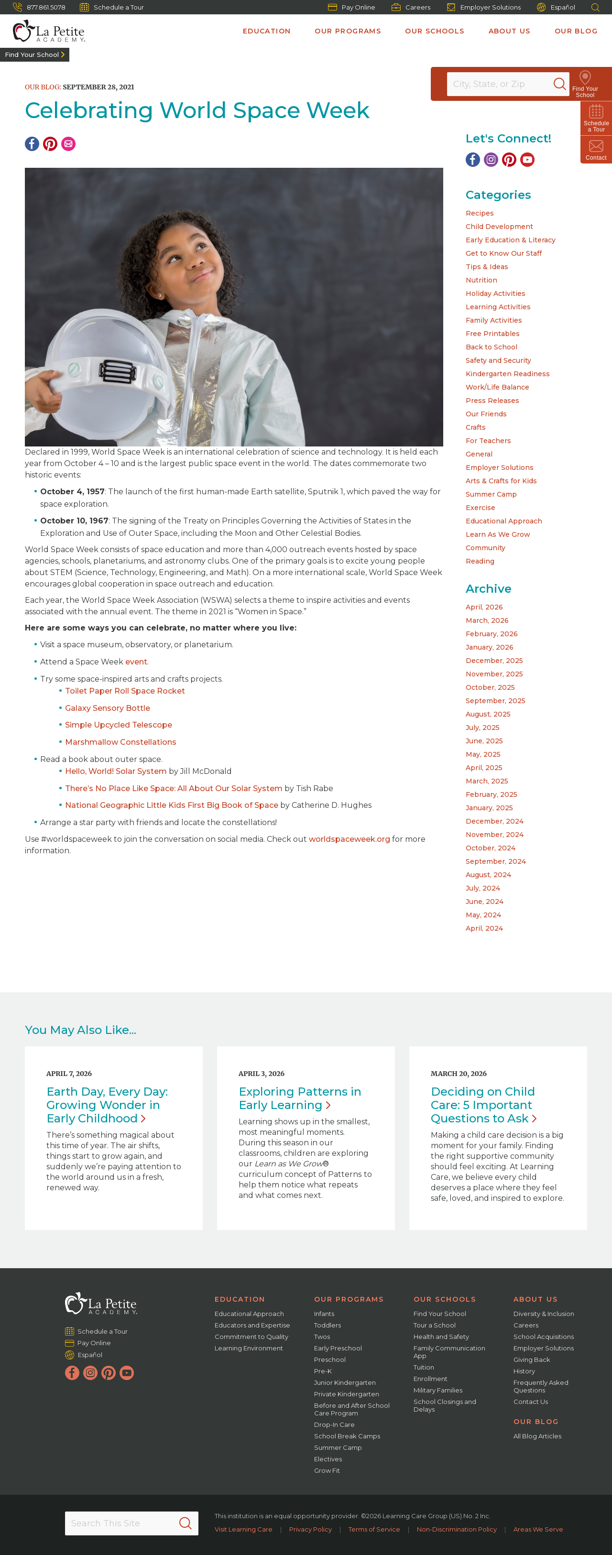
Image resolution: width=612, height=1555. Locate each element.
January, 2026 (490, 647)
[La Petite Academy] (45, 31)
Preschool (330, 1359)
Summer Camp (491, 494)
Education (267, 31)
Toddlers (327, 1325)
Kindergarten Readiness (508, 374)
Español (556, 7)
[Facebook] (32, 144)
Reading (480, 561)
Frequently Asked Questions (541, 1386)
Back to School (491, 347)
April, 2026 (484, 607)
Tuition (424, 1367)
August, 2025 (488, 714)
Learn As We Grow (498, 534)
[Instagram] (491, 159)
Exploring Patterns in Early (300, 1098)
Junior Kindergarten (345, 1382)
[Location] (514, 84)
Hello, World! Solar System (116, 771)
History (524, 1371)
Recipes (480, 213)
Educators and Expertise (252, 1325)
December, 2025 (494, 660)
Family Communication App (449, 1351)
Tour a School (435, 1325)
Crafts (476, 427)
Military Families (438, 1390)
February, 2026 (492, 634)
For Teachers (488, 440)
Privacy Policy (310, 1529)
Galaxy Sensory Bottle (107, 708)
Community (485, 548)
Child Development (499, 226)
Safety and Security (498, 360)
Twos (322, 1336)
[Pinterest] (50, 144)
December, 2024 (495, 821)
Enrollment (431, 1378)
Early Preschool (338, 1348)
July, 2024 (483, 888)
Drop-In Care (334, 1424)
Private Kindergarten (346, 1394)
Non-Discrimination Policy (457, 1529)
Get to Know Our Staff (504, 253)
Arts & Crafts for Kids (501, 481)
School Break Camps (347, 1436)
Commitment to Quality (251, 1336)
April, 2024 (484, 928)
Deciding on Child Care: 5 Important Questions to (483, 1105)
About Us (510, 31)
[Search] (571, 84)
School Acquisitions (544, 1336)
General (479, 454)
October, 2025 (490, 687)
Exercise (480, 507)
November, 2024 (495, 834)
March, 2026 (487, 620)
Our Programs (348, 31)
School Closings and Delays (445, 1405)
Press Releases (492, 400)
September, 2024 (496, 861)
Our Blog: (43, 87)
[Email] (68, 144)
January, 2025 (489, 808)
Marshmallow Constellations (120, 742)
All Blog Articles (537, 1436)
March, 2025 (487, 781)
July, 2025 (483, 727)
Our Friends (486, 414)
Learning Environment (249, 1348)
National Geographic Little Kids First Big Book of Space (171, 805)
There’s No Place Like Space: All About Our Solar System (174, 788)
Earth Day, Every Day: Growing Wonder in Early (107, 1105)
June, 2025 (484, 741)
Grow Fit (327, 1470)
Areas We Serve (538, 1529)
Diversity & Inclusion (544, 1313)
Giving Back (532, 1359)
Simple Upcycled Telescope (118, 724)
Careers (411, 7)
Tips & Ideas (487, 266)
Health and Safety (441, 1336)
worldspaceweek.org (349, 839)
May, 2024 (483, 915)
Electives (328, 1459)
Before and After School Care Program (352, 1409)
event (136, 661)
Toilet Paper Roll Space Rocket (125, 691)
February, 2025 (491, 794)
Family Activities (494, 320)
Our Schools (434, 31)
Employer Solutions (484, 7)
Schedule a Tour (112, 7)
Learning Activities (498, 307)
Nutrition (481, 280)
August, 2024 (488, 874)
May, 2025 (483, 754)
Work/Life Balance (497, 387)
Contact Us (531, 1401)
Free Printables (493, 333)
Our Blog (576, 31)
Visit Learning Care (244, 1529)
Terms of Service (374, 1529)
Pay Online (351, 7)
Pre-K (323, 1371)
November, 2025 (494, 674)
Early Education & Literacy (511, 240)
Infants (324, 1313)
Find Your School (32, 54)
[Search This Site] (131, 1523)
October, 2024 (490, 848)
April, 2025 (484, 767)
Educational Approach (504, 521)
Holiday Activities (495, 293)
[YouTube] (527, 159)
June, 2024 (484, 901)
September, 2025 (495, 700)
